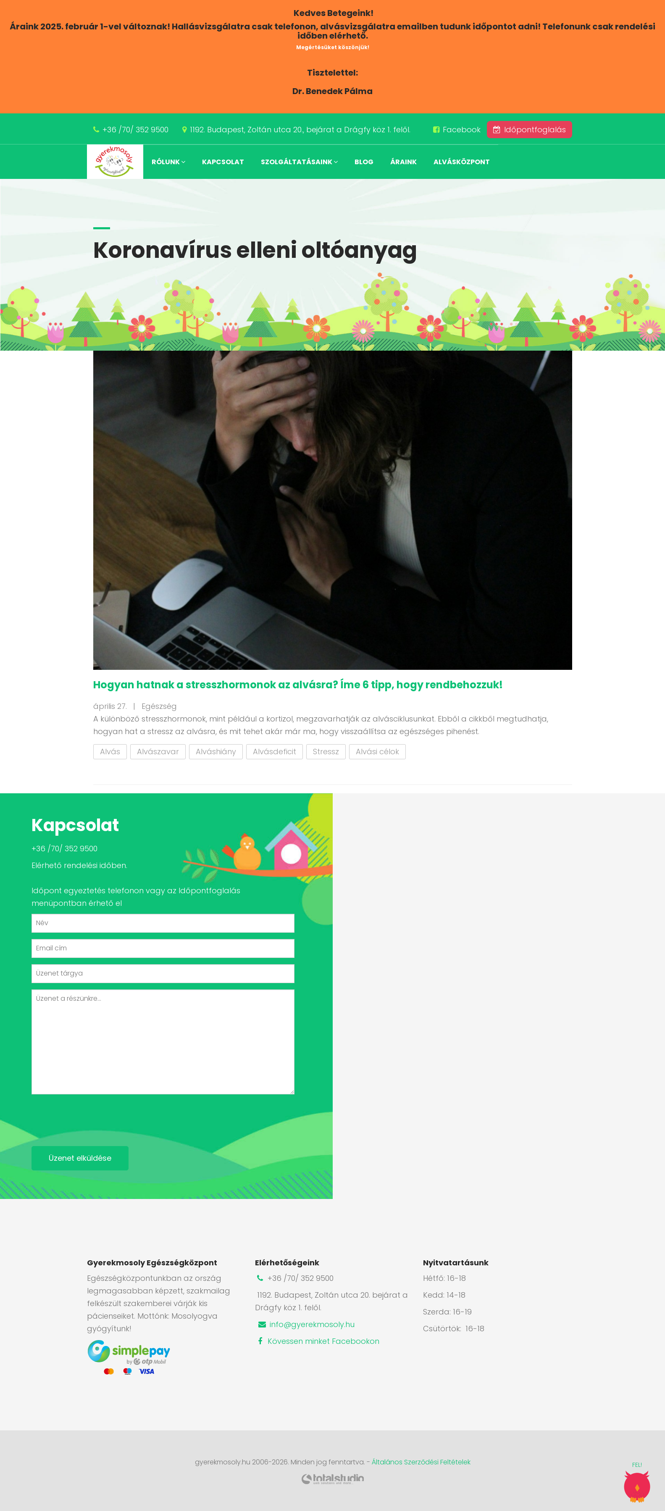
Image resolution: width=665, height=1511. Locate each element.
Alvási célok (377, 751)
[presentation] (95, 1117)
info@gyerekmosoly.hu (306, 1324)
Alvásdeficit (274, 751)
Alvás (110, 751)
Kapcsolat (223, 162)
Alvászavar (158, 751)
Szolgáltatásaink (299, 162)
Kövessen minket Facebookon (317, 1341)
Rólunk (168, 162)
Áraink (403, 162)
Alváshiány (216, 751)
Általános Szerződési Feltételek (421, 1462)
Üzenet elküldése (80, 1158)
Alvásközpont (462, 162)
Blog (364, 162)
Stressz (326, 751)
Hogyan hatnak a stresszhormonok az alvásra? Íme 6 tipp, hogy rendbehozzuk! (298, 685)
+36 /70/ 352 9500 (135, 129)
